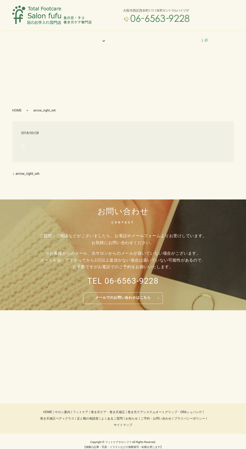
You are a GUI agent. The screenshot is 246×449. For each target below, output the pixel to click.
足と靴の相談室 (88, 412)
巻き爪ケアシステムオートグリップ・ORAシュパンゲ (165, 406)
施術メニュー (97, 37)
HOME (56, 37)
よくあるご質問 (122, 37)
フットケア (80, 406)
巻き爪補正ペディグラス (57, 412)
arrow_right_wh (27, 168)
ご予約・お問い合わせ (172, 37)
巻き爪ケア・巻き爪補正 (108, 406)
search (195, 37)
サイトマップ (123, 419)
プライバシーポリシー (189, 412)
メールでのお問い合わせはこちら (123, 292)
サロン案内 (75, 37)
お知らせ (145, 37)
